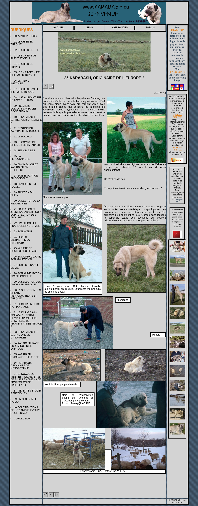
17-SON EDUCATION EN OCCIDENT (24, 177)
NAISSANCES (120, 27)
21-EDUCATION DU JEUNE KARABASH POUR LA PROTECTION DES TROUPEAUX (26, 213)
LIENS (89, 27)
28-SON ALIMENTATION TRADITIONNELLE (26, 275)
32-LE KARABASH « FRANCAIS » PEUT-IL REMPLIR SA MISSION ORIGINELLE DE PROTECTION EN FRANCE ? (26, 319)
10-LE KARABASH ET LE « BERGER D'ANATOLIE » (26, 120)
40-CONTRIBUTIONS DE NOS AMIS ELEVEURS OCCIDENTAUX (26, 410)
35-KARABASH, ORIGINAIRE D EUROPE (25, 355)
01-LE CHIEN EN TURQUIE (22, 43)
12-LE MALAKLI (23, 136)
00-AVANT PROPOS (26, 36)
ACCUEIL (58, 27)
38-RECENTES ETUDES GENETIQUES (26, 392)
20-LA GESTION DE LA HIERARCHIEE (25, 202)
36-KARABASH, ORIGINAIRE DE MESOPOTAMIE (21, 365)
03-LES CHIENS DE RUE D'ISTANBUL (23, 57)
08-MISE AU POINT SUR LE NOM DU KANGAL (26, 99)
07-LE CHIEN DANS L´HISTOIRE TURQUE (25, 90)
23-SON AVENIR (24, 231)
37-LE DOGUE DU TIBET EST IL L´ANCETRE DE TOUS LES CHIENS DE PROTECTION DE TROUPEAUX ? (26, 379)
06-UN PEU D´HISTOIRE (20, 82)
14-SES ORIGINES (25, 150)
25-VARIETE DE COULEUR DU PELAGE (25, 249)
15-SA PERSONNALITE (21, 157)
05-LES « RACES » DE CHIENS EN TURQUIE (25, 73)
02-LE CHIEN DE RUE (27, 50)
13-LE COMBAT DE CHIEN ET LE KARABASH (26, 143)
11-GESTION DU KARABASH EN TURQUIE (26, 129)
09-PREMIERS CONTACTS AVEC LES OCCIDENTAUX (23, 109)
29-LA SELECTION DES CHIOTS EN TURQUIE (26, 283)
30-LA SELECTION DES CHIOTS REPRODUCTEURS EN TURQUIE (26, 294)
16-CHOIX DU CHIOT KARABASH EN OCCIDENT (24, 167)
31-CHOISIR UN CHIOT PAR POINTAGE (25, 305)
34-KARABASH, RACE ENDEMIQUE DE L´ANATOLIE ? (25, 346)
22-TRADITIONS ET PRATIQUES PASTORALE (26, 224)
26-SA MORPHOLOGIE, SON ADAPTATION (26, 258)
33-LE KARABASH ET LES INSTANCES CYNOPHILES (25, 335)
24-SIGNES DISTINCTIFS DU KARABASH (20, 240)
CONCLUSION (23, 418)
